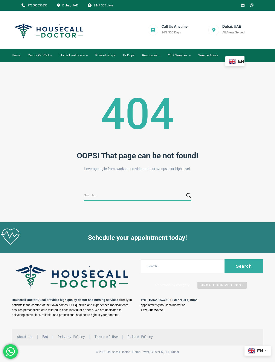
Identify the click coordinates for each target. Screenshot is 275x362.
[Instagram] (251, 5)
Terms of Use (106, 337)
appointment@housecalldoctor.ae (163, 305)
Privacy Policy (71, 337)
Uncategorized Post (222, 285)
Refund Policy (140, 337)
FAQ (45, 337)
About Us (24, 337)
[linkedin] (242, 5)
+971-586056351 (152, 310)
